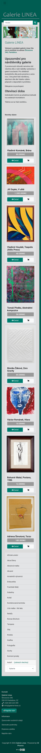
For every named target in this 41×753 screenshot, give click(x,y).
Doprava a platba (8, 729)
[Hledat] (18, 23)
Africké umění (12, 555)
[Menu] (5, 3)
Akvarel (10, 571)
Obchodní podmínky (9, 725)
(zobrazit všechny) (20, 662)
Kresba (10, 635)
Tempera (10, 624)
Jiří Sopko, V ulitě (15, 189)
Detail (15, 160)
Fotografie (11, 645)
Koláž (9, 598)
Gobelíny (10, 592)
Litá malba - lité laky (15, 608)
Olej (8, 630)
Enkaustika (11, 582)
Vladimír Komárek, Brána (19, 150)
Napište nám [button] (9, 711)
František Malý (12, 587)
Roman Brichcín (13, 619)
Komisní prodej (13, 656)
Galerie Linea (21, 743)
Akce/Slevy (11, 560)
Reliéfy (9, 614)
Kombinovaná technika (16, 603)
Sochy (9, 651)
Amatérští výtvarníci (15, 576)
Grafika (10, 640)
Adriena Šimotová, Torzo (19, 536)
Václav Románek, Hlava (18, 419)
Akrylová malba (13, 566)
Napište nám (7, 733)
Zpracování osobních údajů (12, 720)
